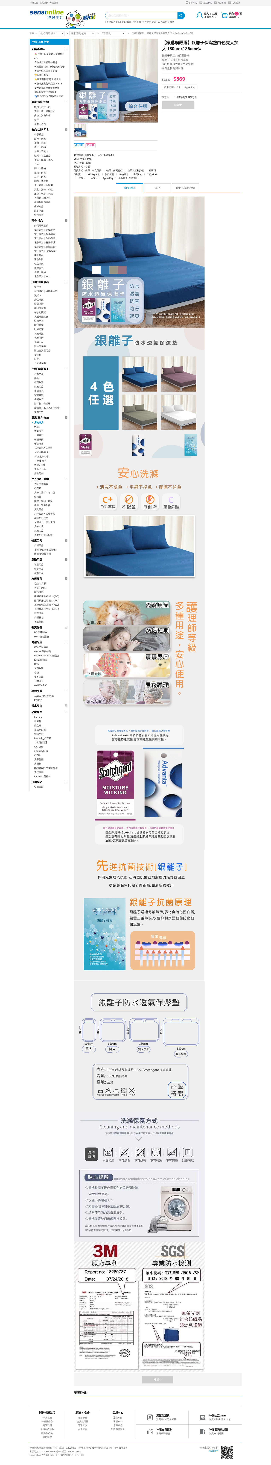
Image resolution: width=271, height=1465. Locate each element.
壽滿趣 (37, 763)
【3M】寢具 (40, 460)
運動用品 (36, 559)
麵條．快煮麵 (41, 181)
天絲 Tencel (40, 587)
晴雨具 (37, 496)
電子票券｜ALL (42, 276)
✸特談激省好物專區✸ (45, 92)
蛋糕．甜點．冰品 (43, 160)
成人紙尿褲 (40, 363)
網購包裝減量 (118, 1430)
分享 (79, 146)
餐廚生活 (38, 382)
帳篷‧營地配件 (42, 505)
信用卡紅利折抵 (172, 87)
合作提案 (82, 1430)
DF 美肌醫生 (40, 632)
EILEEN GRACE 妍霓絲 (46, 655)
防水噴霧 (38, 325)
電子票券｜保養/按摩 (45, 251)
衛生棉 (37, 354)
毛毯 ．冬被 (40, 583)
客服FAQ (118, 1422)
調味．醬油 (40, 168)
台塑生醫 (38, 668)
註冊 (214, 13)
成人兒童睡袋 (41, 484)
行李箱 (37, 488)
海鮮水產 (38, 210)
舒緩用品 (38, 545)
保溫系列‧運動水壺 (44, 522)
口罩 (36, 359)
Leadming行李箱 (42, 738)
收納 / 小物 (39, 465)
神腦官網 (47, 1418)
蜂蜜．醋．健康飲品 (44, 111)
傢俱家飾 (38, 439)
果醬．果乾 (40, 143)
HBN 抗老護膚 (41, 636)
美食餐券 (38, 255)
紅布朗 (37, 755)
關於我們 (47, 1426)
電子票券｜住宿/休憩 (45, 238)
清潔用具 (38, 321)
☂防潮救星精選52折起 (45, 62)
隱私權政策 (47, 1434)
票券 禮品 (37, 220)
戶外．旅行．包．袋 (44, 492)
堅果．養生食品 (42, 155)
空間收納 (38, 395)
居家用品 (38, 374)
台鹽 (36, 672)
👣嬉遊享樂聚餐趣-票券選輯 (48, 96)
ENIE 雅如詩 (40, 660)
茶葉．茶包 (40, 124)
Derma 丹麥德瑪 (42, 651)
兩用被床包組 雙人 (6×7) (46, 600)
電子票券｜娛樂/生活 (45, 246)
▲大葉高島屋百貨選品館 (47, 88)
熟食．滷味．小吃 (43, 189)
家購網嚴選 (40, 729)
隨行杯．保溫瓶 (42, 403)
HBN (36, 664)
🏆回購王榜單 (41, 75)
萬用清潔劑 (40, 308)
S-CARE (191, 2)
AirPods (137, 22)
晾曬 (36, 426)
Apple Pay (190, 87)
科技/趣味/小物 (41, 456)
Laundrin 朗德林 (42, 776)
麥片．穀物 (40, 147)
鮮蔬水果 (38, 215)
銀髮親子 (38, 399)
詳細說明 (213, 1451)
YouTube (220, 2)
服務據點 (44, 3)
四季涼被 (38, 613)
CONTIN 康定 (41, 647)
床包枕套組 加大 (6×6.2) (46, 604)
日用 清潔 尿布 (40, 282)
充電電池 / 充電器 (43, 448)
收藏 (90, 146)
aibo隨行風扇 (41, 751)
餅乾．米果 (40, 138)
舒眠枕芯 (38, 617)
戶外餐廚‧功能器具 (44, 513)
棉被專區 (38, 621)
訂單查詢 (82, 1426)
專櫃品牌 (36, 690)
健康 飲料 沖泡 (40, 101)
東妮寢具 (36, 578)
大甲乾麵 (38, 759)
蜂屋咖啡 (38, 772)
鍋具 (36, 378)
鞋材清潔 (38, 329)
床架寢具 (106, 33)
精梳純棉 (38, 592)
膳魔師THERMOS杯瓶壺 (47, 407)
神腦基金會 (47, 1422)
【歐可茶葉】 (41, 742)
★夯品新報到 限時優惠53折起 (49, 66)
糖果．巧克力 (41, 151)
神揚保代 (53, 3)
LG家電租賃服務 (166, 22)
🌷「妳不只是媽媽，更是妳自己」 (49, 56)
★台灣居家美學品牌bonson (48, 83)
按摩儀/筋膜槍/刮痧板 (45, 549)
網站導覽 (47, 1438)
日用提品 (36, 782)
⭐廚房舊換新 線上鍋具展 (47, 79)
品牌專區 (36, 712)
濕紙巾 (37, 295)
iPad (118, 22)
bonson (38, 717)
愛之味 (37, 725)
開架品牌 (36, 642)
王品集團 (38, 259)
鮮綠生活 (38, 734)
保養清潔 (38, 338)
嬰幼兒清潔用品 (42, 350)
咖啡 (36, 119)
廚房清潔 (38, 299)
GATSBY (38, 746)
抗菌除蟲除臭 (41, 316)
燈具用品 (38, 509)
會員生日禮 (82, 1422)
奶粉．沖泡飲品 (42, 115)
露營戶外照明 (41, 518)
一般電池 (38, 435)
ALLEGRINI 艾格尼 (44, 696)
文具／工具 (40, 469)
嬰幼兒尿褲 (40, 346)
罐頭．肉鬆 (40, 172)
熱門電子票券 (41, 225)
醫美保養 (36, 627)
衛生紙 (37, 287)
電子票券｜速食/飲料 (45, 229)
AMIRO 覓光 (40, 685)
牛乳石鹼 (38, 676)
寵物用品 (38, 386)
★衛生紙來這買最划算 (45, 71)
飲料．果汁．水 (42, 107)
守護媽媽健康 (149, 22)
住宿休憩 (38, 263)
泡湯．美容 (40, 272)
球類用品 (38, 564)
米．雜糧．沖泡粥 (43, 185)
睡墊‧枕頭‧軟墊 (43, 501)
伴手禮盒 (38, 134)
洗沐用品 (38, 342)
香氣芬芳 (38, 431)
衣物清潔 (38, 333)
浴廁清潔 (38, 304)
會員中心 (210, 17)
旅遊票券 (38, 268)
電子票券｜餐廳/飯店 (45, 242)
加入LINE (205, 2)
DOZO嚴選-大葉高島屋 (46, 768)
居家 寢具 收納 (78, 33)
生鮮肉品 (38, 206)
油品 (36, 164)
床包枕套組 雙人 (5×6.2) (46, 609)
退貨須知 (118, 1418)
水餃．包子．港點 (43, 193)
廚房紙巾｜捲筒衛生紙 (45, 291)
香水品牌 (36, 705)
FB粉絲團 (234, 2)
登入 (206, 13)
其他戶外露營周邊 (43, 535)
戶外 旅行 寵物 (40, 479)
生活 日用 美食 (48, 33)
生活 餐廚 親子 (40, 368)
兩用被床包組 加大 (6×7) (46, 596)
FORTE (38, 700)
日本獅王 (38, 681)
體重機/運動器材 (42, 554)
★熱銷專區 (38, 48)
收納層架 (38, 443)
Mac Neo (126, 22)
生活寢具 (38, 390)
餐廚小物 (38, 412)
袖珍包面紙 (40, 312)
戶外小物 (38, 526)
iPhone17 (110, 22)
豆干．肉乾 (40, 176)
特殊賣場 (38, 787)
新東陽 (37, 721)
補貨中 (179, 104)
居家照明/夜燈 (41, 452)
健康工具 (36, 540)
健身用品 (38, 568)
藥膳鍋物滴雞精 (42, 202)
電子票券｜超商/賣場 (45, 234)
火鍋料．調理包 (42, 198)
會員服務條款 (47, 1430)
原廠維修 (118, 1426)
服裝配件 (38, 473)
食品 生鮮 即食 (40, 129)
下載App (34, 3)
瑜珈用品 (38, 573)
